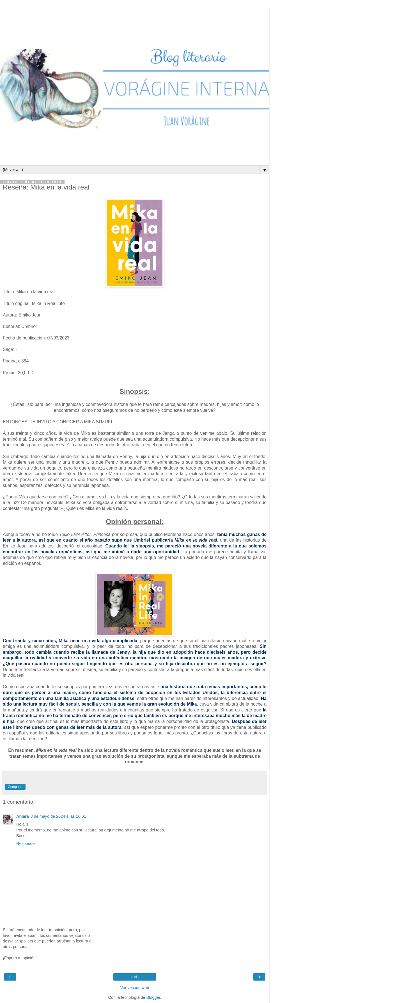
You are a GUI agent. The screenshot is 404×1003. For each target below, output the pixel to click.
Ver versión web (134, 987)
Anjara (22, 816)
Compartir (15, 787)
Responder (26, 843)
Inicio (135, 977)
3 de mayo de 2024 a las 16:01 (58, 816)
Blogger (153, 997)
